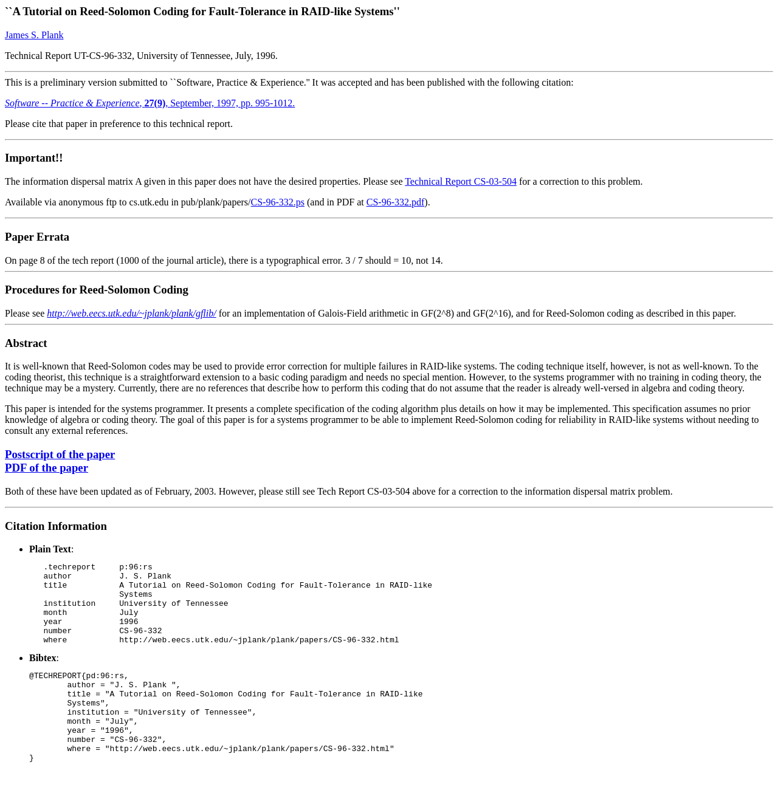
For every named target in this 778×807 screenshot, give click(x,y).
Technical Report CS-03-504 (461, 181)
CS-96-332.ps (278, 202)
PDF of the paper (46, 467)
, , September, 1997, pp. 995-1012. (150, 103)
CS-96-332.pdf (396, 202)
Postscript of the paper (60, 454)
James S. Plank (34, 35)
